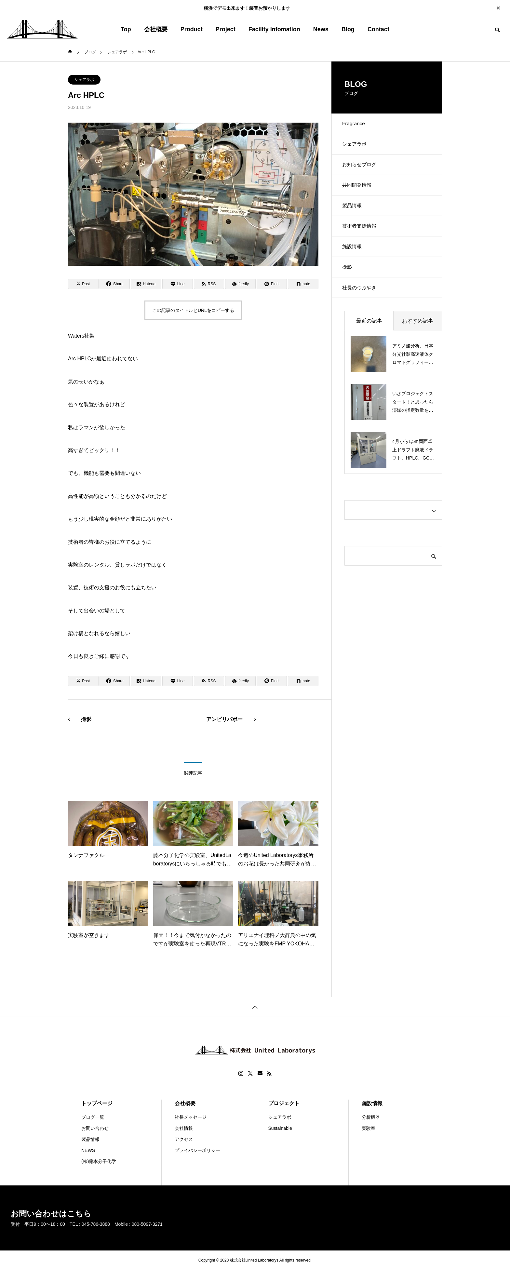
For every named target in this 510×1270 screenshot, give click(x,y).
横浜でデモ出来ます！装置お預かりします (247, 8)
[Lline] (177, 284)
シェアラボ (84, 79)
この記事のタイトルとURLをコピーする (193, 310)
